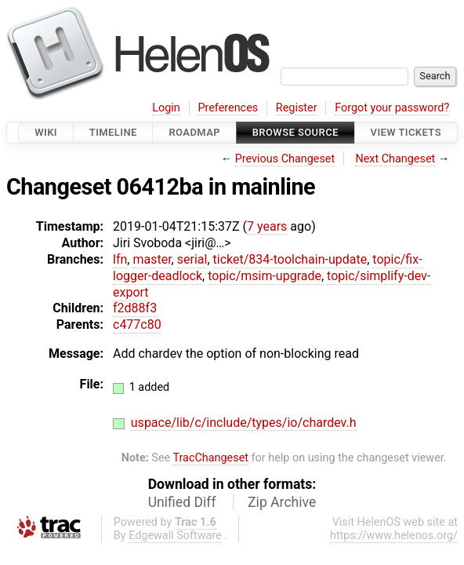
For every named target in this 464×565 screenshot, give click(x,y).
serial (192, 259)
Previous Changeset (285, 159)
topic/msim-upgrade (264, 275)
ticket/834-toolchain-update (290, 259)
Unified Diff (182, 502)
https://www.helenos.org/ (394, 535)
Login (166, 108)
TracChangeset (210, 458)
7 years (267, 226)
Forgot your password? (392, 108)
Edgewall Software (175, 535)
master (151, 259)
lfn (120, 259)
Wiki (45, 132)
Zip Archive (282, 502)
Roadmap (194, 132)
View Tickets (406, 132)
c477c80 (137, 324)
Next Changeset (395, 159)
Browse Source (295, 132)
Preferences (228, 108)
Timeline (113, 132)
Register (296, 108)
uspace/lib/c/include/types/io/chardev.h (244, 422)
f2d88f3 (135, 308)
